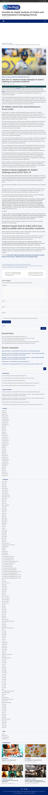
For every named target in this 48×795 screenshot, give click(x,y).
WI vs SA (4, 712)
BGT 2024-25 (8, 77)
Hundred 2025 (5, 553)
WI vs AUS (4, 705)
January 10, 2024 (28, 783)
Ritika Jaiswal (33, 761)
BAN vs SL (4, 515)
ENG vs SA (4, 538)
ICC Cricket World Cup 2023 (8, 558)
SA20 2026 (4, 671)
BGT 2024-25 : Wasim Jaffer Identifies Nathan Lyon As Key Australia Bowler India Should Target (13, 274)
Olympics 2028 (5, 642)
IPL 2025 (4, 606)
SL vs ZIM (4, 687)
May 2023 (4, 470)
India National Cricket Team (23, 265)
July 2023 (4, 467)
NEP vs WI (4, 626)
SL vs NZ (4, 682)
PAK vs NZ (4, 651)
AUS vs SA (4, 501)
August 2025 (4, 425)
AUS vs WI (4, 503)
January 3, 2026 (5, 761)
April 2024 (4, 452)
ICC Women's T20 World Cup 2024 (9, 569)
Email (3, 306)
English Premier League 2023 (8, 544)
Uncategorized (5, 697)
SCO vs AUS (4, 672)
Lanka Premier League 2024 (8, 621)
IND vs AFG (4, 584)
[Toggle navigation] (3, 21)
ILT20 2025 (4, 581)
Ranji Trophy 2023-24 (6, 657)
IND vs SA (4, 593)
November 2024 (5, 440)
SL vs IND (4, 681)
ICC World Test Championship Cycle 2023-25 (11, 578)
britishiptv (4, 357)
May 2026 (4, 410)
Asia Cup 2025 (5, 493)
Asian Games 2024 (6, 496)
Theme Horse (19, 793)
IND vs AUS (4, 586)
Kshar (10, 761)
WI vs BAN (4, 707)
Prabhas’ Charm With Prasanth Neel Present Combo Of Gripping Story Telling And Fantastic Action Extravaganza (35, 781)
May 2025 (4, 430)
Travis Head (14, 267)
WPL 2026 (4, 717)
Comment (4, 285)
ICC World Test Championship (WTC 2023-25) (10, 265)
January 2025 (5, 437)
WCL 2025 (4, 704)
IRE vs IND (4, 611)
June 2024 (4, 449)
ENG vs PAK (4, 536)
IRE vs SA (4, 614)
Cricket (3, 77)
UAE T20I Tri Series (6, 692)
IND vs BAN (4, 588)
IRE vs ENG (4, 609)
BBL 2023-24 (4, 520)
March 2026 (4, 414)
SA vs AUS (4, 659)
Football (3, 548)
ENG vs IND (4, 531)
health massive (5, 361)
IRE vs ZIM (4, 617)
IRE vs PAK (4, 612)
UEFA (3, 696)
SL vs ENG (4, 679)
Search (3, 325)
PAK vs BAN (4, 647)
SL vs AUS (4, 676)
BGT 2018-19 (23, 264)
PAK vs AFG (4, 644)
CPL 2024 (4, 524)
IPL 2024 (4, 604)
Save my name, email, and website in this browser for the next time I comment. (20, 318)
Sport (3, 689)
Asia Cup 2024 (5, 491)
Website (3, 312)
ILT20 (3, 579)
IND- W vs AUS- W (6, 596)
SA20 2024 (4, 667)
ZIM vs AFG (4, 720)
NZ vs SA (4, 637)
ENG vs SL (4, 539)
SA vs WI (4, 666)
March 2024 (4, 454)
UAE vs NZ (4, 694)
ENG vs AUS (4, 530)
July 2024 (4, 447)
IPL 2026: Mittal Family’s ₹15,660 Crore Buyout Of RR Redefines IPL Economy (18, 343)
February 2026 (5, 415)
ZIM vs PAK (4, 725)
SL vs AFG (4, 674)
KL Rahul (17, 88)
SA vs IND (4, 661)
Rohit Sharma (4, 267)
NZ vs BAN (4, 632)
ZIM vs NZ (4, 724)
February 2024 (5, 455)
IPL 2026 (4, 608)
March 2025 (4, 434)
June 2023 (4, 468)
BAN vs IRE (4, 506)
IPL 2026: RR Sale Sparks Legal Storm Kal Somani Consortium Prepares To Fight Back (20, 341)
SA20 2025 (4, 669)
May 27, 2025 (27, 761)
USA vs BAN (4, 700)
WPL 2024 (4, 714)
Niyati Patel (4, 353)
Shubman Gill (9, 267)
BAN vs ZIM (4, 518)
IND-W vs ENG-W (5, 601)
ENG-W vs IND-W (5, 543)
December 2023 (5, 459)
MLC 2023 (4, 622)
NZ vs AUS (4, 631)
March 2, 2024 (4, 783)
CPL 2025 (4, 526)
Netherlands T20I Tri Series (8, 627)
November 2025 (5, 420)
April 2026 (4, 412)
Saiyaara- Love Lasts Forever (9, 760)
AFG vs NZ (4, 483)
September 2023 (5, 463)
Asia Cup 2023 (5, 490)
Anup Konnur (12, 83)
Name (3, 301)
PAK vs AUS (4, 646)
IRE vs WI (4, 616)
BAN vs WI (4, 516)
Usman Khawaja (20, 267)
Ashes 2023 (4, 486)
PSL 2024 (4, 656)
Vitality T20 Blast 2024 (6, 702)
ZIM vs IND (4, 722)
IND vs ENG (4, 589)
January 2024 (5, 457)
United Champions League (7, 699)
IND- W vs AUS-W (5, 598)
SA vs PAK (4, 662)
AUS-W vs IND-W (5, 505)
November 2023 (5, 460)
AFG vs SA (4, 485)
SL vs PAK (4, 684)
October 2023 (5, 462)
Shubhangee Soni (11, 783)
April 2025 (4, 432)
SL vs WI (4, 686)
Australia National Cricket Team (10, 264)
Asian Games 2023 (6, 495)
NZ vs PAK (4, 636)
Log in (3, 733)
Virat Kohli (25, 267)
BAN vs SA (4, 511)
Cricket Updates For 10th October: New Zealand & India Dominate (26, 351)
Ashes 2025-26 (5, 488)
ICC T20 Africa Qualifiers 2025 (8, 563)
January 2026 (5, 417)
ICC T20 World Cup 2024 (7, 564)
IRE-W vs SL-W (5, 619)
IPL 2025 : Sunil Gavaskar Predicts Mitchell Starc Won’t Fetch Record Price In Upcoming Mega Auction (35, 274)
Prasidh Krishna (39, 265)
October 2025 (5, 422)
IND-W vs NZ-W (5, 603)
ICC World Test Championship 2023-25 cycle (20, 77)
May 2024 (4, 450)
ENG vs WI (4, 541)
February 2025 (5, 435)
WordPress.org (5, 738)
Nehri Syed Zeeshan (6, 351)
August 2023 (4, 465)
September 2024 (5, 444)
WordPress (33, 793)
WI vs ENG (4, 709)
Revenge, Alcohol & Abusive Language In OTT (33, 364)
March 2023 (4, 472)
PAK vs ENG (4, 649)
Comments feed (5, 737)
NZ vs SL (4, 639)
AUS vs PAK (4, 500)
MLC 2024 (4, 624)
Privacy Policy (41, 791)
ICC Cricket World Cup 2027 (8, 559)
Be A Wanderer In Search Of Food (33, 760)
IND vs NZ (4, 591)
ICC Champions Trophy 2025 (8, 556)
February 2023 (5, 473)
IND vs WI (4, 594)
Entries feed (4, 735)
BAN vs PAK (4, 510)
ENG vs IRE (4, 533)
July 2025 (4, 427)
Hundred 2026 (5, 554)
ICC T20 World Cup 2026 (7, 566)
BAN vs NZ (4, 508)
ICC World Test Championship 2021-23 (10, 573)
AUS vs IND (4, 498)
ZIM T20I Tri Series (6, 719)
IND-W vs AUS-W (5, 599)
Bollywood (4, 523)
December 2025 (5, 419)
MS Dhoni (34, 265)
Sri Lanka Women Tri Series (8, 691)
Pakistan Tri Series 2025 (7, 654)
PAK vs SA (4, 652)
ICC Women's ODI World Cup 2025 (9, 568)
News (3, 629)
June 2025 (4, 429)
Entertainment (5, 546)
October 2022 (5, 475)
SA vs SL (4, 664)
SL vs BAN (4, 677)
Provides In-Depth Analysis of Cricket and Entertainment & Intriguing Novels (23, 13)
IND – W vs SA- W (6, 583)
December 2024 (5, 439)
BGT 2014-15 (18, 264)
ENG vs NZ (4, 534)
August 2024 (4, 445)
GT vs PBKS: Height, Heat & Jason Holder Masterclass (13, 340)
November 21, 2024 (5, 83)
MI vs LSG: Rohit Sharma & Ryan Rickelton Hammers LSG (14, 336)
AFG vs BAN (4, 481)
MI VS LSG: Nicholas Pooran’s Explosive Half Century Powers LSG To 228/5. (18, 338)
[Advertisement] (24, 33)
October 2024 (5, 442)
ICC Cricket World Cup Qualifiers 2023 (10, 561)
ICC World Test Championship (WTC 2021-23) (11, 571)
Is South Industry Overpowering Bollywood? (19, 361)
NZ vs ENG (4, 634)
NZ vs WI (4, 641)
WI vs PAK (4, 710)
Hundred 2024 (5, 551)
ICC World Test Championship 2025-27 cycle (11, 576)
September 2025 (5, 424)
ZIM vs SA (4, 727)
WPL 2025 (4, 715)
